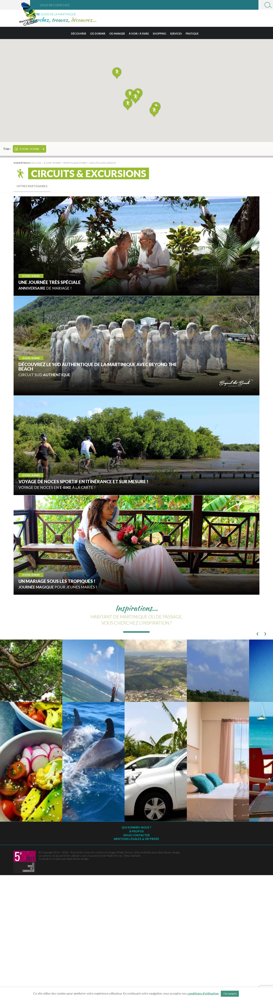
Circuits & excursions (102, 162)
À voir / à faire (139, 33)
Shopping (159, 33)
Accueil (37, 162)
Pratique (192, 33)
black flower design (77, 858)
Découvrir (78, 33)
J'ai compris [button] (230, 993)
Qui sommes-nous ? (136, 827)
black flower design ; (169, 852)
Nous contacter (136, 835)
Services (176, 33)
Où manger (117, 33)
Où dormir (97, 33)
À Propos (136, 831)
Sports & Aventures (75, 162)
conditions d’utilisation (203, 993)
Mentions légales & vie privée (136, 839)
